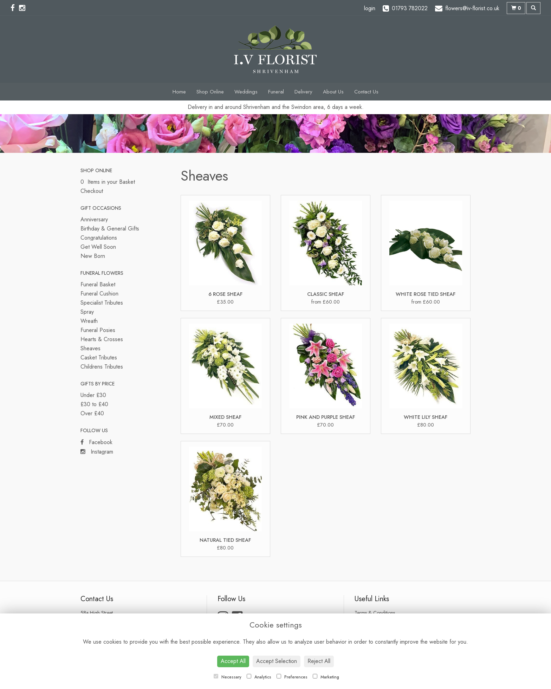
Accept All (233, 661)
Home (179, 92)
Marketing (326, 677)
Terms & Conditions (375, 612)
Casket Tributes (98, 357)
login (369, 8)
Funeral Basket (97, 284)
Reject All (318, 661)
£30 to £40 (94, 404)
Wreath (89, 321)
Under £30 (93, 395)
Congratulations (98, 238)
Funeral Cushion (99, 294)
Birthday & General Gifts (109, 229)
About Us (333, 92)
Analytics (259, 677)
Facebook (96, 442)
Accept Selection (276, 661)
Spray (87, 312)
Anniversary (94, 219)
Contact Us (366, 92)
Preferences (292, 677)
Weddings (246, 92)
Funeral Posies (97, 330)
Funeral (276, 92)
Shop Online (210, 92)
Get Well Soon (98, 247)
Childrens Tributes (101, 367)
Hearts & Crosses (101, 339)
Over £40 (92, 413)
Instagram (96, 452)
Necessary (227, 677)
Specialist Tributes (101, 303)
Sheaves (90, 348)
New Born (92, 256)
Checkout (91, 191)
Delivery (303, 92)
